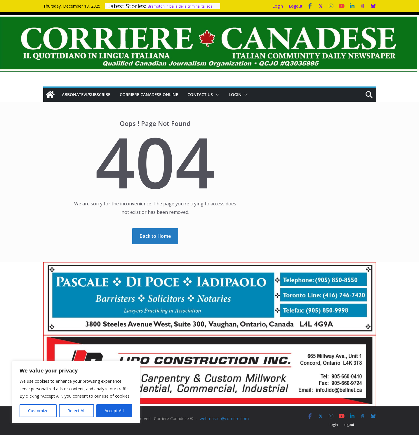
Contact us (200, 94)
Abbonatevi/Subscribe (86, 94)
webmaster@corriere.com (224, 418)
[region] (76, 392)
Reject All (76, 410)
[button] (216, 95)
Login (277, 6)
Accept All (114, 410)
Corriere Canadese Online (149, 94)
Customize (38, 410)
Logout (295, 6)
